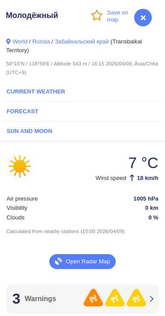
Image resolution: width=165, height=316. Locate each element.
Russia (41, 41)
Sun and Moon (29, 131)
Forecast (22, 111)
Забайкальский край (82, 41)
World (19, 41)
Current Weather (36, 91)
